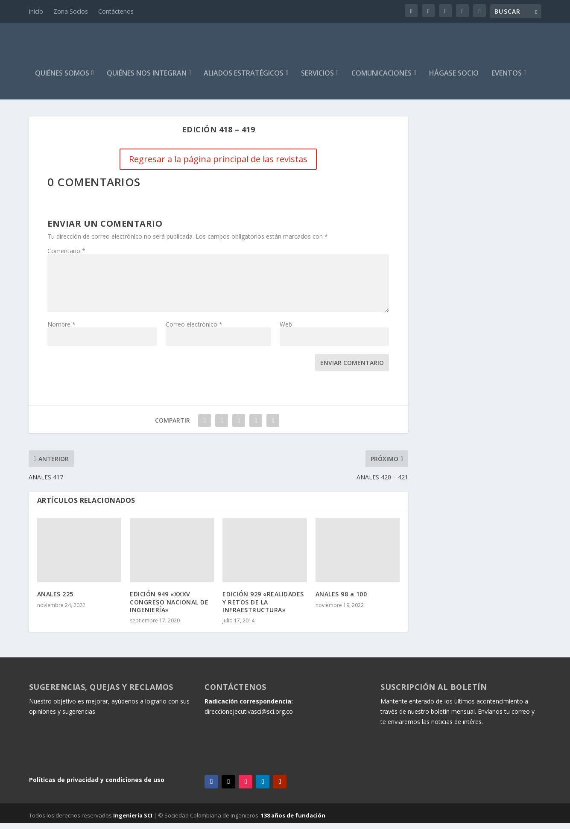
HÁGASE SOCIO (454, 80)
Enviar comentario (352, 369)
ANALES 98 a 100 (341, 600)
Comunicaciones (381, 80)
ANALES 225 (55, 600)
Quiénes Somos (62, 80)
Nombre (61, 330)
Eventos (506, 80)
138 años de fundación (293, 821)
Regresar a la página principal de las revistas (218, 165)
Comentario (66, 257)
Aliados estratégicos (244, 80)
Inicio (36, 11)
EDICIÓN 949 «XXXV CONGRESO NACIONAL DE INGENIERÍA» (169, 607)
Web (286, 330)
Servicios (317, 80)
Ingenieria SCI (132, 821)
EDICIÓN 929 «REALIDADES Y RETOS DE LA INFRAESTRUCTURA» (263, 607)
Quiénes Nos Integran (147, 80)
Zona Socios (70, 11)
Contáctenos (116, 11)
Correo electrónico (194, 330)
